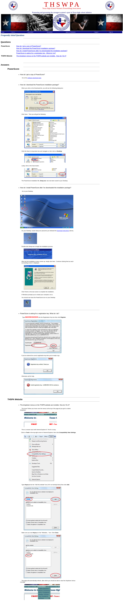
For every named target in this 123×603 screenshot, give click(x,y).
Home (2, 32)
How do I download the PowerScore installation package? (35, 48)
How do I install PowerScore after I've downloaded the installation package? (41, 51)
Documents (49, 32)
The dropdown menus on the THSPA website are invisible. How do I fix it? (41, 56)
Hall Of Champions (71, 32)
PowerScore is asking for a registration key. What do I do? (36, 53)
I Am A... (13, 32)
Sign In (111, 32)
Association (30, 32)
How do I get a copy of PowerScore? (28, 46)
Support (96, 32)
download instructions (63, 230)
